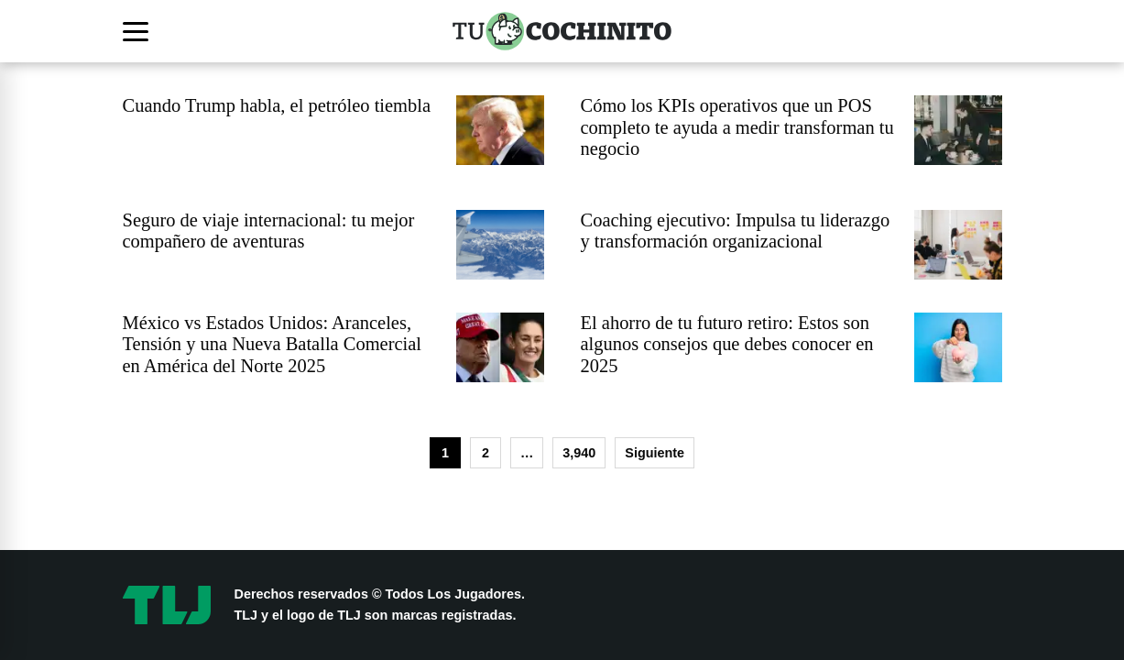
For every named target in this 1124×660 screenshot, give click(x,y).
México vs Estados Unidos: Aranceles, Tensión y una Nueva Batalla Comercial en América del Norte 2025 (272, 344)
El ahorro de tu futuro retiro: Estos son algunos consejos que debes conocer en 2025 (727, 344)
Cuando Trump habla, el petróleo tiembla (277, 105)
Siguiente (654, 453)
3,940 (578, 453)
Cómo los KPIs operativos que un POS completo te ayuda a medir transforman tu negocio (737, 127)
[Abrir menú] (139, 31)
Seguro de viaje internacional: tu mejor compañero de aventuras (269, 231)
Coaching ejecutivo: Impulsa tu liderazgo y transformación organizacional (735, 231)
